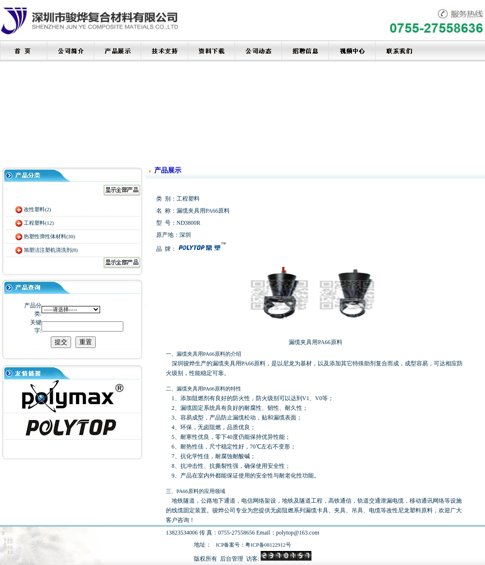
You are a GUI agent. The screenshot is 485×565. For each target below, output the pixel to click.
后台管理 (231, 558)
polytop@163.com (297, 532)
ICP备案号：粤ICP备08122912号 (253, 545)
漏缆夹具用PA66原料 (200, 388)
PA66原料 (187, 491)
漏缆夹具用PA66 (195, 354)
